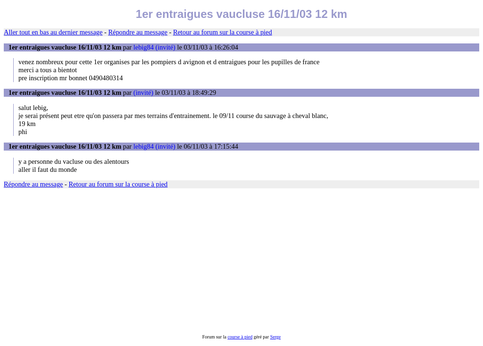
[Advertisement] (241, 261)
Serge (275, 336)
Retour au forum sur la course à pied (222, 32)
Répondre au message (137, 32)
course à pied (239, 336)
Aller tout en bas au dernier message (53, 32)
